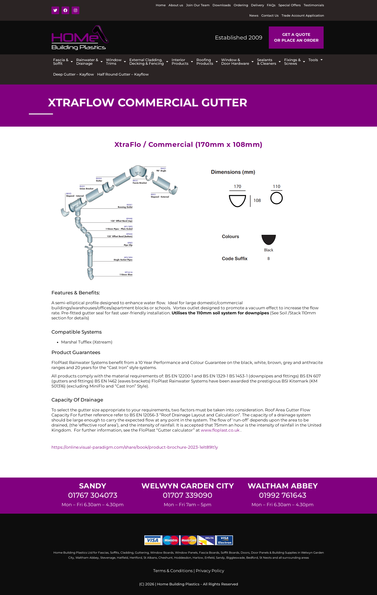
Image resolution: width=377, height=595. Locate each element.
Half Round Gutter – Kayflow (123, 74)
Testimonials (314, 5)
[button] (63, 61)
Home (161, 5)
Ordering (241, 5)
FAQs (271, 5)
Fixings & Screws (294, 62)
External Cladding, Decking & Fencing (148, 62)
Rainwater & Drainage (89, 62)
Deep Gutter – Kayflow (73, 74)
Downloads (222, 5)
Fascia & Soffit (63, 62)
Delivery (257, 5)
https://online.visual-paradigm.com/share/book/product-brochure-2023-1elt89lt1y (134, 447)
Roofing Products (207, 62)
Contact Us (270, 15)
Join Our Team (198, 5)
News (253, 15)
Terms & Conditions (173, 570)
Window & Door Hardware (237, 62)
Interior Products (182, 62)
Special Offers (289, 5)
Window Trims (116, 62)
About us (176, 5)
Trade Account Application (303, 15)
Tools (315, 60)
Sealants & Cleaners (269, 62)
